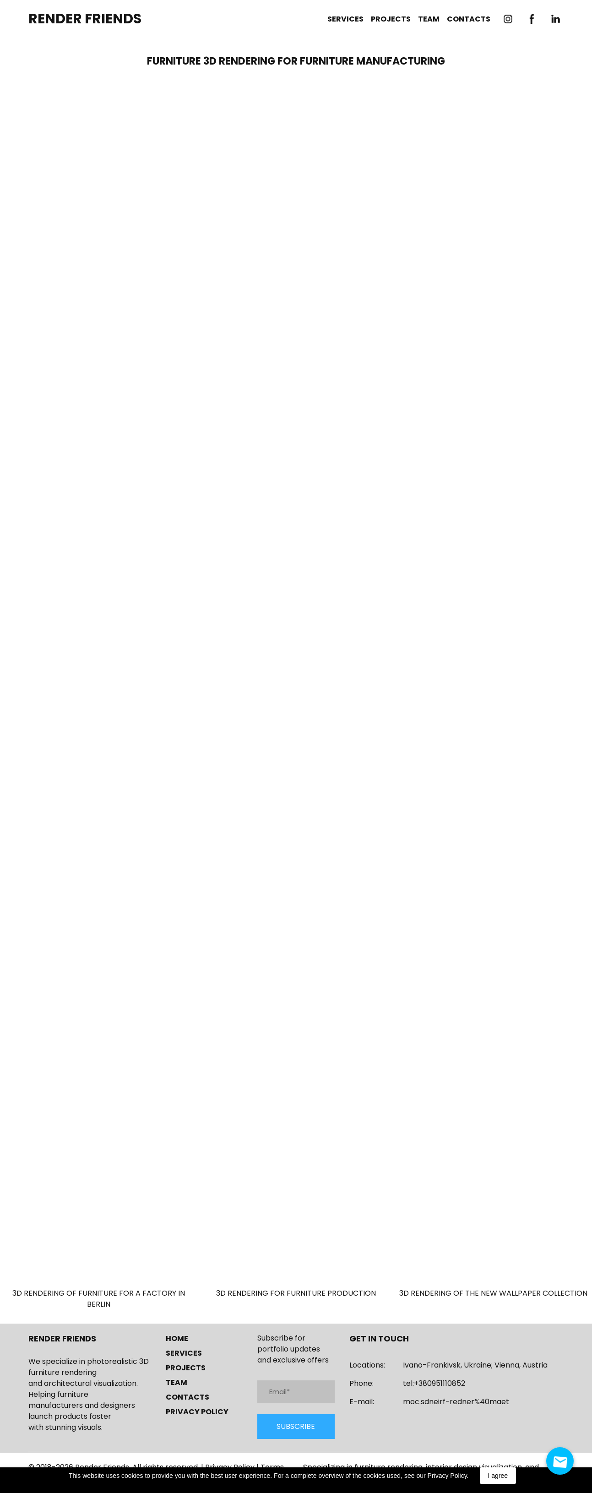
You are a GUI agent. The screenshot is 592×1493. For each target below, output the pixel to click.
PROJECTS (391, 19)
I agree (498, 1475)
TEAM (429, 19)
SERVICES (345, 19)
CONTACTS (468, 19)
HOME (177, 1338)
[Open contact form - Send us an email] (560, 1461)
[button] (508, 19)
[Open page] (98, 1213)
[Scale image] (296, 375)
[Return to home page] (84, 19)
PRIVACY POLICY (197, 1411)
